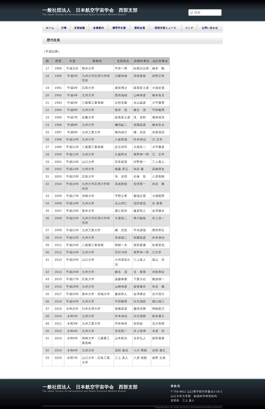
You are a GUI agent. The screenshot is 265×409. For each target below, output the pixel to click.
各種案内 (98, 27)
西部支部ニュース (165, 27)
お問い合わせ (210, 27)
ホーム (50, 27)
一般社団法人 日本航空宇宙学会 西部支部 (90, 10)
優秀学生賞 (119, 27)
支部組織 (79, 27)
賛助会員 (139, 27)
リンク (189, 27)
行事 (64, 27)
